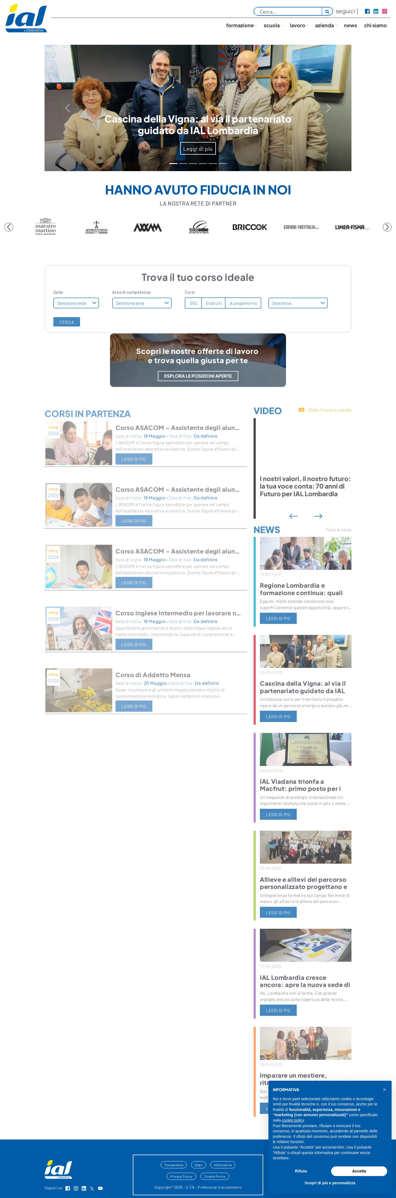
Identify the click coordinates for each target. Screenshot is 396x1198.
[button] (384, 1089)
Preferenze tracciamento (219, 1187)
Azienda (324, 25)
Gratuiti (213, 322)
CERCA (66, 341)
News (350, 25)
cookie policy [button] (293, 1120)
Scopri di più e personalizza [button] (330, 1183)
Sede (58, 311)
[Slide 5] (223, 163)
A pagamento (243, 322)
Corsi (190, 311)
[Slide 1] (183, 163)
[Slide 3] (203, 163)
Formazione (240, 25)
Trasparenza (173, 1165)
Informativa (223, 1165)
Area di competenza (131, 311)
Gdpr (198, 1165)
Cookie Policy (215, 1176)
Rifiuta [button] (301, 1171)
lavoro (297, 25)
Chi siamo (375, 25)
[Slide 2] (193, 163)
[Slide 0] (173, 163)
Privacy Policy (181, 1176)
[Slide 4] (213, 163)
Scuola (272, 25)
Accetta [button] (359, 1171)
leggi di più (278, 638)
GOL (193, 322)
